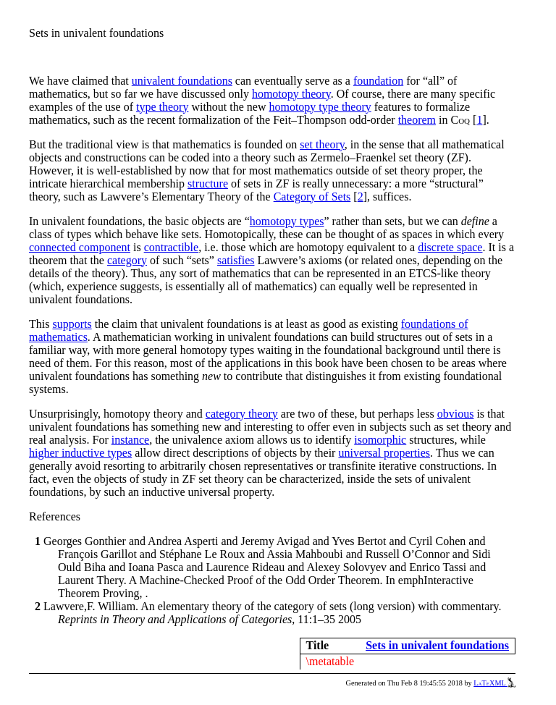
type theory (162, 107)
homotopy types (287, 221)
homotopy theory (291, 94)
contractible (171, 247)
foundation (378, 81)
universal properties (384, 453)
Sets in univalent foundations (437, 645)
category (127, 260)
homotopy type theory (320, 107)
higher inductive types (80, 453)
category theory (242, 414)
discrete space (450, 247)
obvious (455, 414)
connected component (79, 247)
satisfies (236, 260)
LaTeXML (494, 683)
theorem (417, 120)
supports (71, 324)
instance (130, 440)
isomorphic (380, 440)
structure (208, 183)
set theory (322, 144)
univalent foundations (182, 81)
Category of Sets (312, 196)
